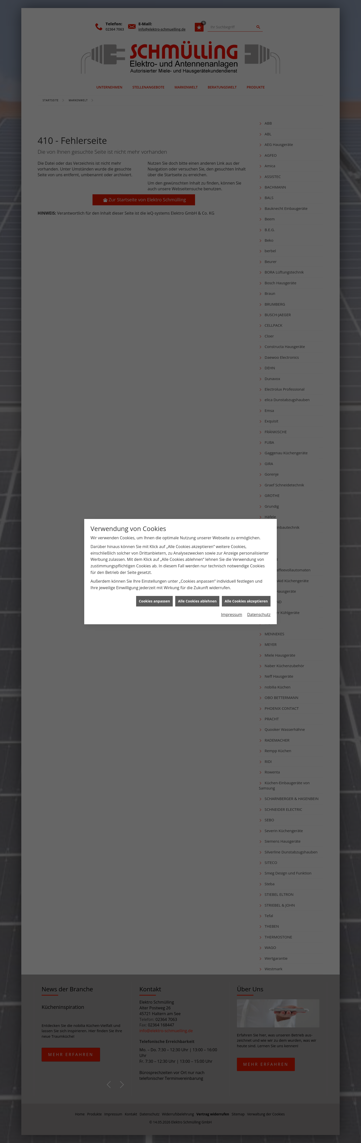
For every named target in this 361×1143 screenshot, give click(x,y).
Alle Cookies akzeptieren (246, 186)
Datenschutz (258, 199)
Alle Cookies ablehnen (197, 186)
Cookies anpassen (154, 186)
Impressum (231, 199)
